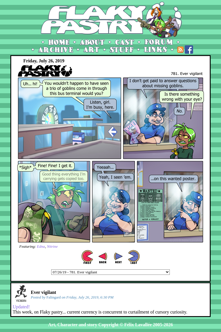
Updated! (21, 306)
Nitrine (52, 246)
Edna (41, 246)
